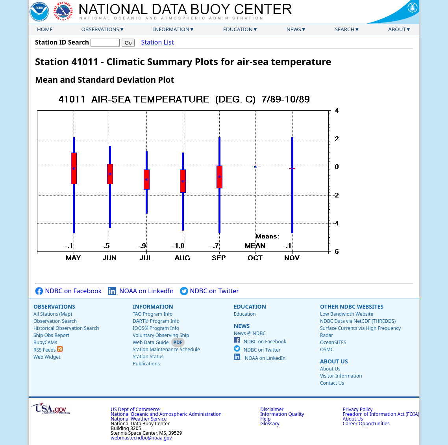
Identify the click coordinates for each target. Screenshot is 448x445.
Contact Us (332, 383)
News (294, 29)
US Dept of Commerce (135, 409)
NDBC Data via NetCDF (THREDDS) (358, 321)
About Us (334, 361)
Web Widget (46, 357)
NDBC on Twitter (209, 291)
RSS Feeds (48, 349)
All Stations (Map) (52, 314)
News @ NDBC (250, 333)
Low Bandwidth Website (346, 314)
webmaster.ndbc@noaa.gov (141, 437)
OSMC (326, 349)
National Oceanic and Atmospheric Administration (166, 414)
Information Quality (282, 414)
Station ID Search (62, 42)
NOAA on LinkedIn (141, 291)
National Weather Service (139, 418)
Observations (100, 29)
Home (45, 29)
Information (171, 29)
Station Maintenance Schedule (166, 349)
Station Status (148, 356)
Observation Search (55, 321)
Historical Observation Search (66, 328)
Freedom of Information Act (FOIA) (381, 414)
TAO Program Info (152, 314)
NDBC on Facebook (68, 291)
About (397, 29)
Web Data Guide (150, 342)
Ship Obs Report (51, 335)
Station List (157, 42)
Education (238, 29)
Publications (146, 363)
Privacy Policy (358, 409)
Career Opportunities (366, 423)
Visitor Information (341, 375)
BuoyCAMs (45, 342)
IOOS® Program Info (156, 328)
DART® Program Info (156, 321)
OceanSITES (333, 342)
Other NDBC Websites (351, 306)
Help (265, 418)
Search (345, 29)
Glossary (269, 423)
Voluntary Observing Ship (161, 335)
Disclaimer (271, 409)
